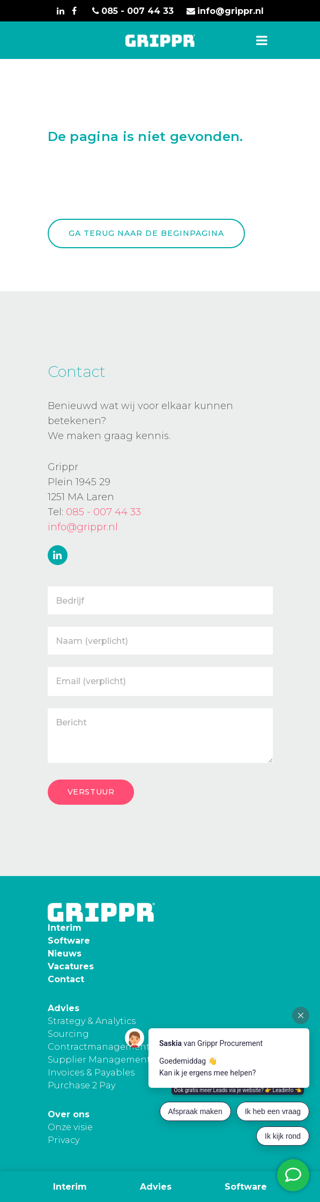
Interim (70, 1187)
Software (246, 1187)
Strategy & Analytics (92, 1021)
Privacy (63, 1140)
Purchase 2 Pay (81, 1085)
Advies (156, 1187)
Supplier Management (99, 1060)
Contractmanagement (99, 1047)
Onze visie (70, 1127)
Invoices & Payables (91, 1072)
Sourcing (68, 1034)
